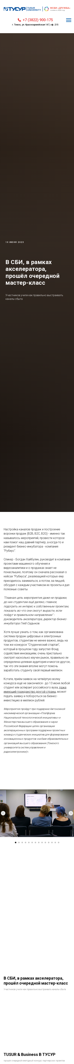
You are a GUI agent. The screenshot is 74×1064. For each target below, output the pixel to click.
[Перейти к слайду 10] (45, 842)
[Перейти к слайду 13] (55, 842)
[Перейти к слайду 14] (58, 842)
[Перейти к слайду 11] (48, 842)
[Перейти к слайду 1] (15, 842)
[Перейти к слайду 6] (32, 842)
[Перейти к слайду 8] (38, 842)
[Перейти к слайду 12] (52, 842)
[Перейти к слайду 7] (35, 842)
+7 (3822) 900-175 (38, 20)
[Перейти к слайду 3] (22, 842)
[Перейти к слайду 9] (42, 842)
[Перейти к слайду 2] (19, 842)
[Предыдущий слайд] (3, 813)
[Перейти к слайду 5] (29, 842)
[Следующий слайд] (71, 813)
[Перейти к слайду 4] (25, 842)
